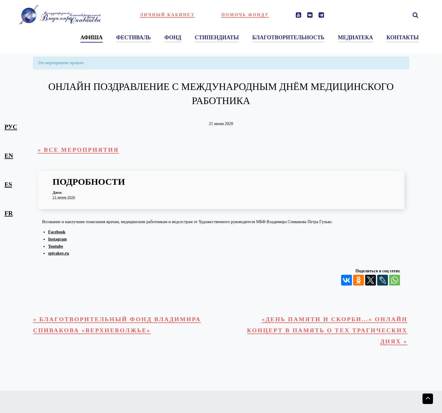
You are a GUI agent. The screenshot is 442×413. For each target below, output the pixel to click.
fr (9, 213)
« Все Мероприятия (80, 150)
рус (11, 127)
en (9, 155)
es (8, 184)
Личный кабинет (167, 15)
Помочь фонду (245, 15)
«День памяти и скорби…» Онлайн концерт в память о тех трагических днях (324, 331)
